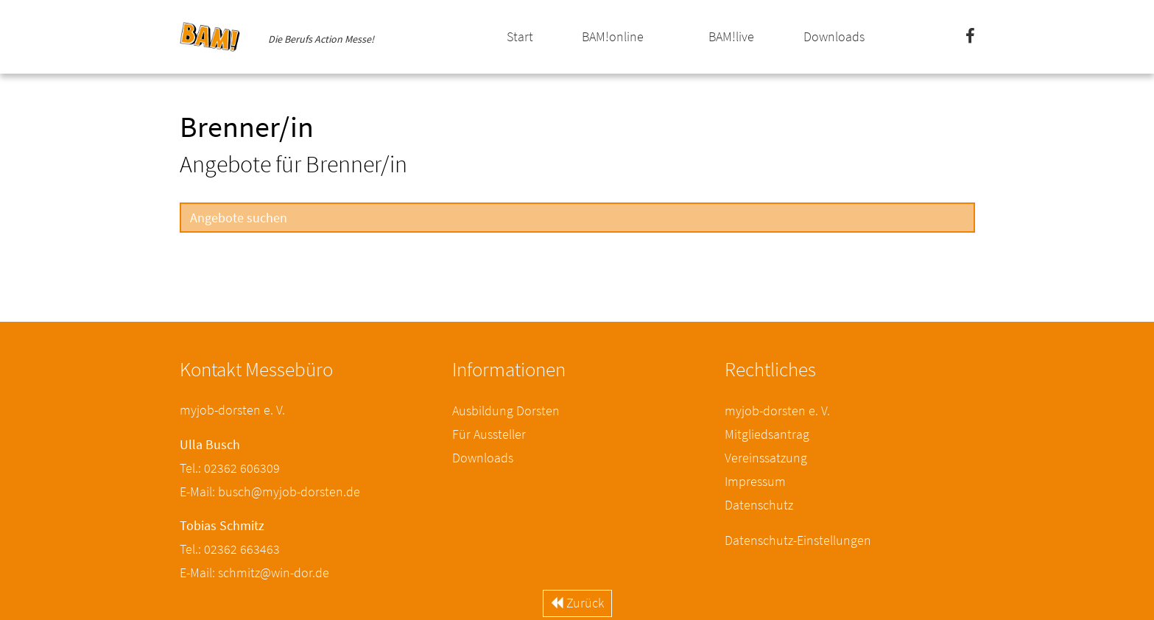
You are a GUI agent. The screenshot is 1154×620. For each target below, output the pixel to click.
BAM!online (613, 36)
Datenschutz (759, 504)
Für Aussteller (489, 434)
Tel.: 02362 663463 (230, 548)
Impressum (755, 481)
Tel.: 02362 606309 (230, 467)
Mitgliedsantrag (767, 434)
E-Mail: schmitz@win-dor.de (254, 572)
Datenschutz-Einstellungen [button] (798, 540)
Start (520, 36)
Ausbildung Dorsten (506, 410)
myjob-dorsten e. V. (777, 410)
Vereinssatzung (766, 457)
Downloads (834, 36)
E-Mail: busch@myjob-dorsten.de (270, 491)
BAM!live (731, 36)
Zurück (577, 602)
